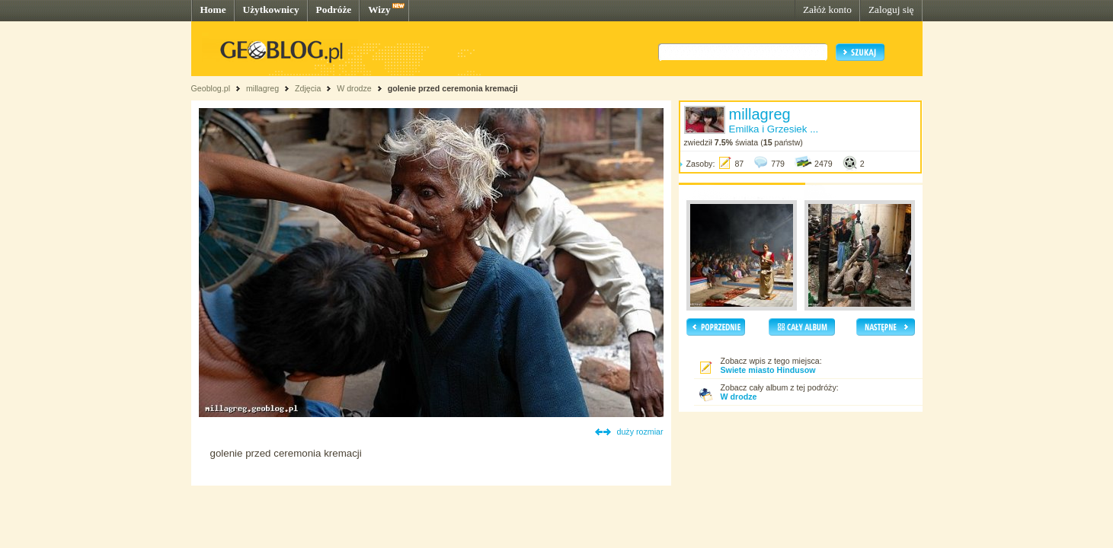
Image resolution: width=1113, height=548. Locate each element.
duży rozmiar (640, 431)
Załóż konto (827, 9)
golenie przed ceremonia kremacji (453, 88)
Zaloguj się (891, 9)
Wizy (379, 9)
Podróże (334, 9)
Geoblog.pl (211, 88)
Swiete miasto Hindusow (768, 369)
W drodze (354, 88)
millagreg (262, 88)
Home (213, 9)
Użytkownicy (271, 9)
